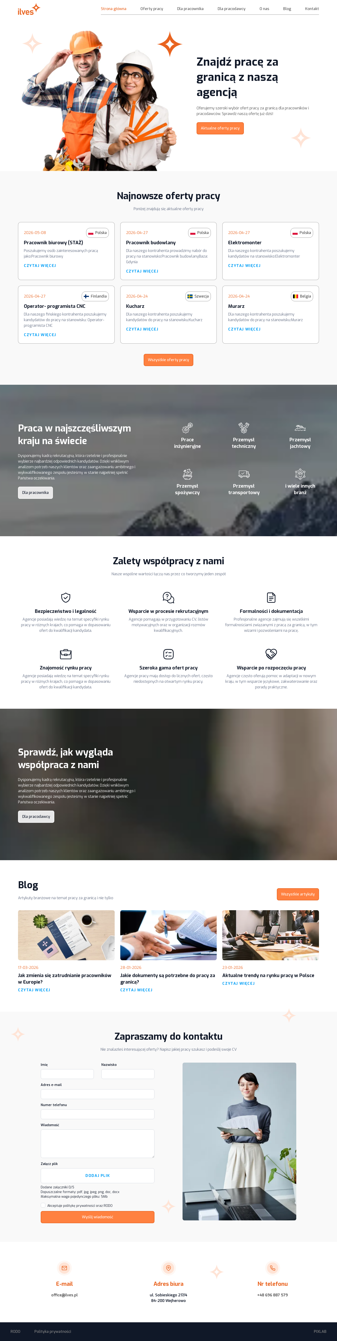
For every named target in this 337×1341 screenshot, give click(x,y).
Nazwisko (109, 1065)
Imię (44, 1065)
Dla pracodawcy (231, 8)
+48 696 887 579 (272, 1295)
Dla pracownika (190, 8)
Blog (287, 8)
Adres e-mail (51, 1085)
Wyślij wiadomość (97, 1217)
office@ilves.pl (64, 1295)
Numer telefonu (54, 1105)
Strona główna (113, 8)
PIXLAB (320, 1331)
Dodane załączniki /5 (57, 1187)
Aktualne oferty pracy (220, 128)
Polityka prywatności (52, 1331)
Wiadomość (50, 1125)
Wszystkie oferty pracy (168, 359)
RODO (15, 1331)
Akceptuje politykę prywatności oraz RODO (80, 1206)
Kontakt (312, 8)
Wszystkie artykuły (298, 894)
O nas (264, 8)
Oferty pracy (151, 8)
